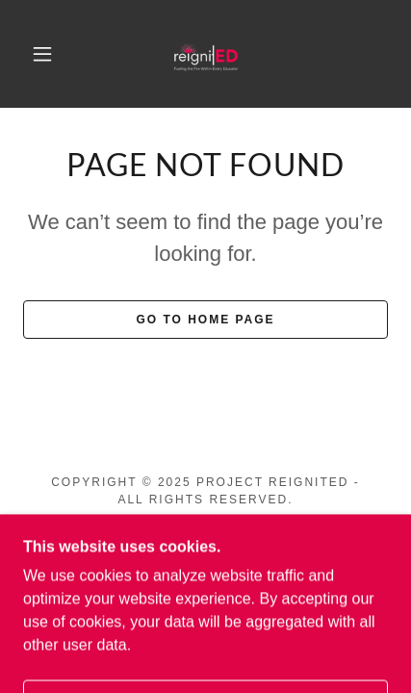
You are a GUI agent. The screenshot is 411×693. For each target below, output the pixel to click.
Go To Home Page (205, 319)
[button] (42, 54)
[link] (206, 53)
